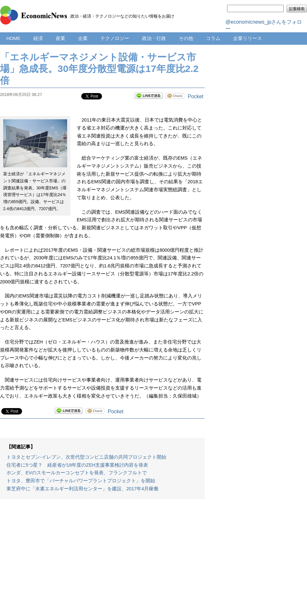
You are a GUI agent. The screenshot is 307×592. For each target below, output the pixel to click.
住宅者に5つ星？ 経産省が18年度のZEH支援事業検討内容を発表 (77, 465)
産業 (60, 38)
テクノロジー (114, 38)
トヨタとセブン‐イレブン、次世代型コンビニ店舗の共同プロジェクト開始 (86, 457)
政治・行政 (154, 38)
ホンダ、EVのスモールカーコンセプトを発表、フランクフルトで (76, 472)
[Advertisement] (102, 549)
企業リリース (247, 38)
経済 (38, 38)
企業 (83, 38)
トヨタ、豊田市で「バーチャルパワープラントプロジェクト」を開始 (80, 480)
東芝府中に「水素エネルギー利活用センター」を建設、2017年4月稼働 (82, 488)
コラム (213, 38)
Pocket (195, 96)
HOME (13, 38)
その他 (186, 38)
